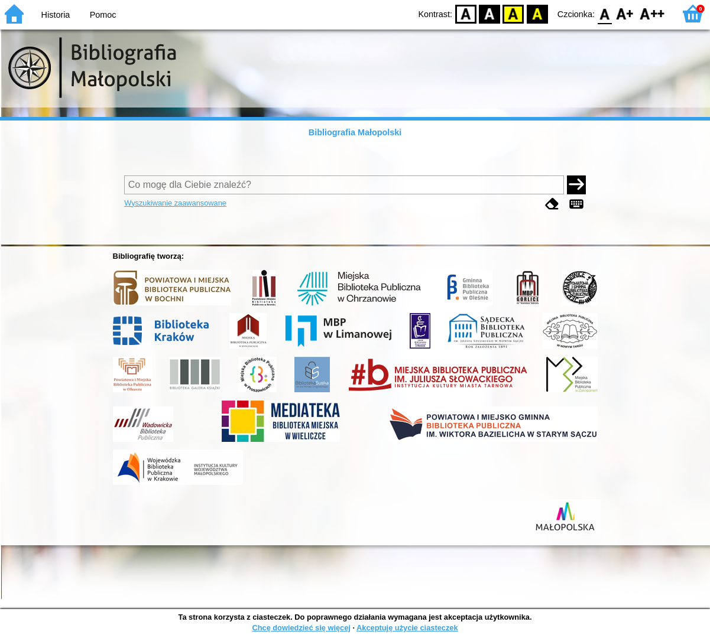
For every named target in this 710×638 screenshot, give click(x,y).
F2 (652, 13)
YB (513, 13)
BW (489, 13)
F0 (604, 13)
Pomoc (103, 14)
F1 (625, 13)
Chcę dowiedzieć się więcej (301, 627)
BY (537, 13)
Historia (55, 14)
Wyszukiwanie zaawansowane (175, 202)
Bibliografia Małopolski (355, 132)
